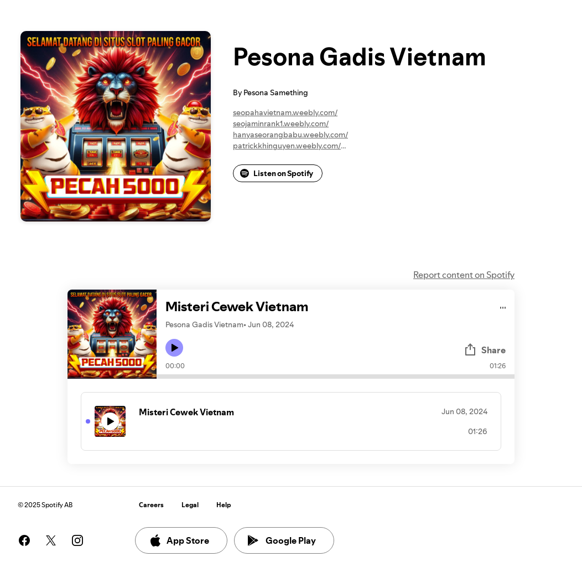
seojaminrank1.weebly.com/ (281, 123)
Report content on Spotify (464, 275)
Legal (190, 504)
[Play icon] (174, 348)
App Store (179, 540)
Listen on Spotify (276, 173)
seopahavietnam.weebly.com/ (285, 112)
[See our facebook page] (24, 540)
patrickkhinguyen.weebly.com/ (287, 145)
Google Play (282, 540)
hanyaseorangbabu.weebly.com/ (290, 134)
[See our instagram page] (77, 540)
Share (485, 350)
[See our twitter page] (51, 540)
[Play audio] (503, 306)
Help (223, 504)
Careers (151, 504)
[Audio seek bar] (336, 376)
